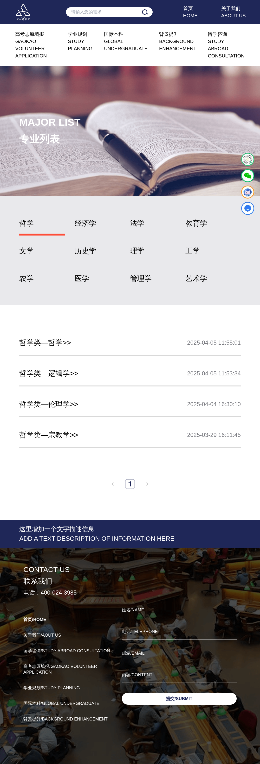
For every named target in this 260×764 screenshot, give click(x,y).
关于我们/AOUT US (42, 635)
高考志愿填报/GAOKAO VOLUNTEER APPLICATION (60, 669)
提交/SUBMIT (179, 698)
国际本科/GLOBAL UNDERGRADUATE (61, 703)
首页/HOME (34, 619)
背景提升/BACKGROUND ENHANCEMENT (65, 719)
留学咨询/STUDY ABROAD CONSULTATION (66, 650)
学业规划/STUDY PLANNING (51, 687)
